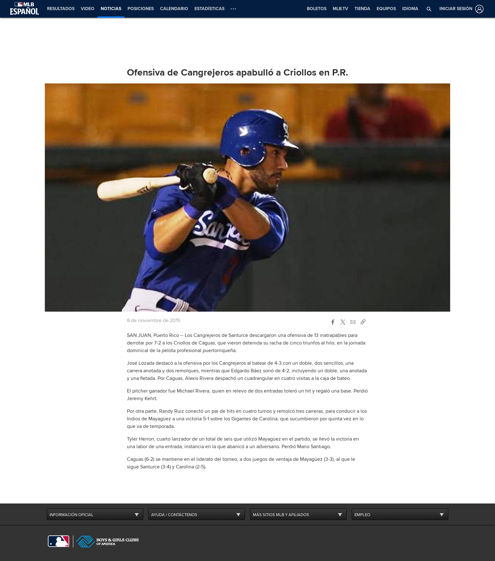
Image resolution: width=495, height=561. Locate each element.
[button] (429, 9)
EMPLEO (362, 513)
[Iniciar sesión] (460, 9)
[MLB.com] (58, 540)
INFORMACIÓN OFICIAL (71, 513)
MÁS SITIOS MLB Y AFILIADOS (281, 513)
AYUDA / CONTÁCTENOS (174, 513)
